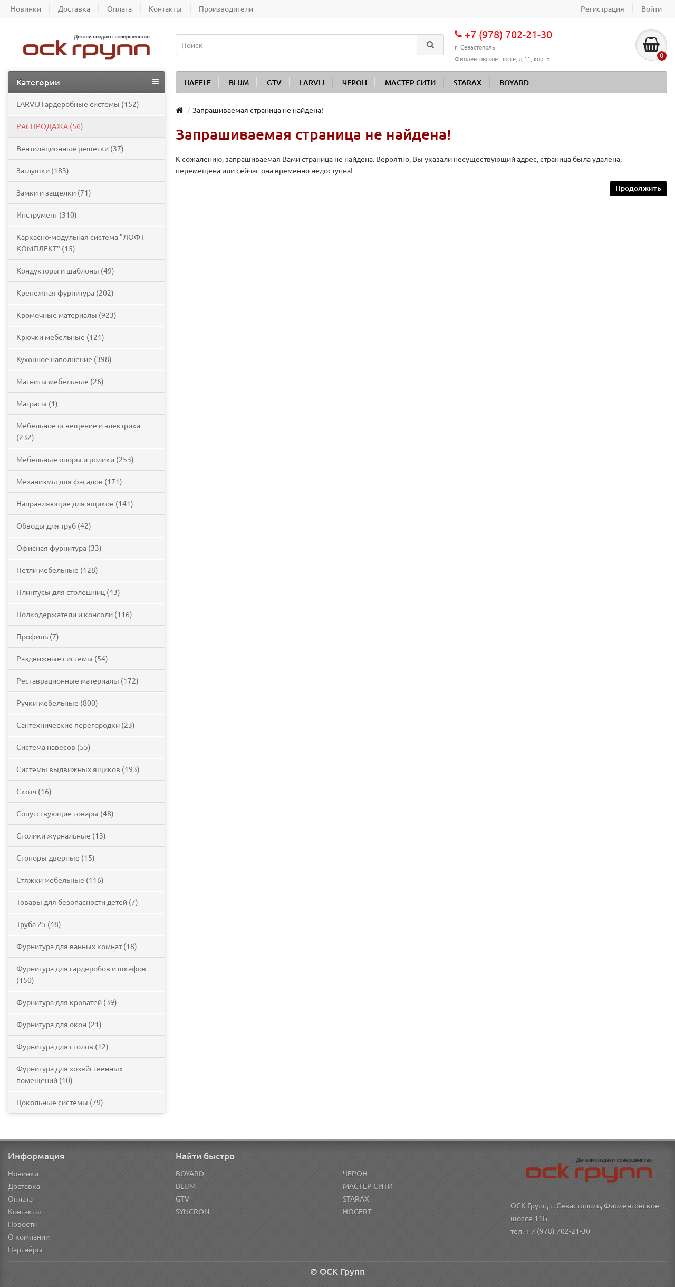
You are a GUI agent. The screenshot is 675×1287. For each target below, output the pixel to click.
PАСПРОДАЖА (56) (49, 126)
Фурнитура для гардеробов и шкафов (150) (81, 973)
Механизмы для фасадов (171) (69, 481)
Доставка (24, 1186)
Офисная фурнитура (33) (59, 547)
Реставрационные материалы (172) (77, 680)
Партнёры (25, 1249)
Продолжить (638, 188)
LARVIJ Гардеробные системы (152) (77, 104)
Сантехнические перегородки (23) (75, 724)
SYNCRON (192, 1211)
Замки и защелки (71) (53, 192)
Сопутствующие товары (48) (65, 813)
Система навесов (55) (53, 747)
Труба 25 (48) (38, 924)
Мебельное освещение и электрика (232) (78, 431)
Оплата (20, 1198)
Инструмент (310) (46, 214)
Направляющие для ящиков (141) (74, 503)
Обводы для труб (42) (53, 525)
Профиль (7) (37, 636)
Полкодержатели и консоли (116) (74, 614)
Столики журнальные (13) (61, 835)
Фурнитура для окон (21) (59, 1024)
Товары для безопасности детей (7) (77, 901)
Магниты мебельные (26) (60, 381)
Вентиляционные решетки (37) (70, 148)
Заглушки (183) (42, 170)
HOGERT (357, 1211)
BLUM (239, 82)
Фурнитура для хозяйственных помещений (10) (69, 1074)
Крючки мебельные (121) (60, 337)
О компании (29, 1236)
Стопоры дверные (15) (55, 857)
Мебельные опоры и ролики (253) (75, 459)
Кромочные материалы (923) (66, 314)
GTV (274, 82)
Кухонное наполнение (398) (64, 359)
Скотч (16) (34, 791)
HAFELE (197, 82)
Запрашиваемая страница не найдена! (257, 109)
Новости (22, 1223)
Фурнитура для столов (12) (62, 1046)
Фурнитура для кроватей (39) (66, 1002)
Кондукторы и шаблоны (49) (65, 270)
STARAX (467, 82)
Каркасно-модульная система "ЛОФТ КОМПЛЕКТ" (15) (80, 242)
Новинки (23, 1173)
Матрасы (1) (37, 403)
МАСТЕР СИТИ (410, 82)
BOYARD (514, 82)
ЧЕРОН (354, 82)
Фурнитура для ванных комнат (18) (76, 946)
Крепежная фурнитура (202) (65, 292)
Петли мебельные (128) (57, 569)
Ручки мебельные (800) (57, 702)
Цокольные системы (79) (59, 1102)
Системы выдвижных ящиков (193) (78, 769)
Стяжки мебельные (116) (60, 879)
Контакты (24, 1211)
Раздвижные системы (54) (62, 658)
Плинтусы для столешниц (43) (68, 592)
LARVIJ (312, 82)
